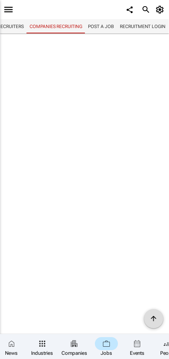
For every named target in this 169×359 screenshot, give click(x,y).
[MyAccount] (161, 9)
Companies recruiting (56, 26)
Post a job (101, 26)
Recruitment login (142, 26)
